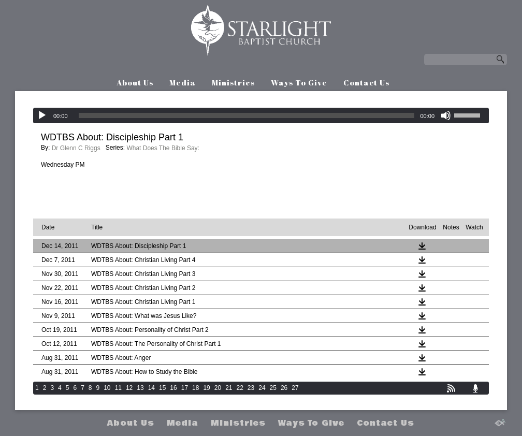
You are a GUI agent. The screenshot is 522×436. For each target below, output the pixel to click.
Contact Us (366, 82)
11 (118, 387)
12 (129, 387)
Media (182, 82)
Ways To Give (299, 82)
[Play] (42, 115)
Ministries (233, 82)
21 (228, 387)
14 (151, 387)
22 (240, 387)
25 (273, 387)
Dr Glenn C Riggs (76, 148)
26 (284, 387)
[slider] (247, 115)
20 (217, 387)
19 (206, 387)
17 (184, 387)
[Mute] (446, 115)
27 (295, 387)
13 (140, 387)
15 (162, 387)
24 (261, 387)
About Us (135, 82)
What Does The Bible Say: (162, 148)
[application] (261, 115)
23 (251, 387)
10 (107, 387)
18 (195, 387)
